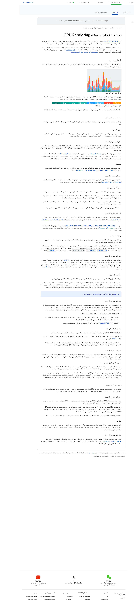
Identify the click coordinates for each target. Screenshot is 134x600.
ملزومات (112, 2)
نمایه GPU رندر (50, 50)
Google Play (66, 2)
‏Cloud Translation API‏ (55, 21)
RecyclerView (76, 154)
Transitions (60, 170)
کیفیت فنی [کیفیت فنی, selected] (95, 12)
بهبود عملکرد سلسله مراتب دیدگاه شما (33, 220)
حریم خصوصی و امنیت (81, 12)
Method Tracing (96, 441)
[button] (121, 24)
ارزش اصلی (119, 12)
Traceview (91, 228)
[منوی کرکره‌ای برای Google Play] (59, 2)
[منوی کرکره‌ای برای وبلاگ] (46, 2)
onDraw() (72, 250)
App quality (127, 8)
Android (103, 598)
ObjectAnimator (71, 170)
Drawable (31, 250)
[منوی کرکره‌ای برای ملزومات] (107, 2)
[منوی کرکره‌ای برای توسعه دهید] (74, 2)
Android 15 (49, 596)
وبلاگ (50, 2)
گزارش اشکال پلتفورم (12, 596)
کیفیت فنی (65, 28)
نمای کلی (129, 12)
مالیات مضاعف (95, 220)
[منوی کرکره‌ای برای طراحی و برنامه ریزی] (88, 2)
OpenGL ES (95, 339)
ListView (98, 182)
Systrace (83, 228)
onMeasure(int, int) (54, 226)
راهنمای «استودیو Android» (28, 596)
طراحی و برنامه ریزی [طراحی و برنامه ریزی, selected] (96, 2)
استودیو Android (9, 2)
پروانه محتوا (72, 453)
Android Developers (96, 28)
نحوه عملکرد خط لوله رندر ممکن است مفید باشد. (65, 52)
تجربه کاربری (107, 12)
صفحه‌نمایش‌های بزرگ (65, 596)
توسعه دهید (80, 2)
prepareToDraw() (85, 323)
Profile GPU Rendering (92, 41)
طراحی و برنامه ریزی (84, 28)
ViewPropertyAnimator (87, 170)
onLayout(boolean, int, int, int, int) (80, 226)
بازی (87, 596)
